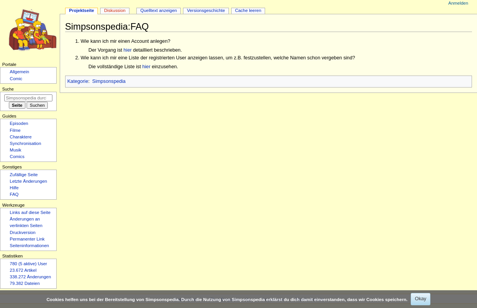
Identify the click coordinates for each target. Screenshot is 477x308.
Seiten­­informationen (29, 245)
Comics (17, 156)
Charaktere (21, 137)
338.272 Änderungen (30, 276)
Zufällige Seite (24, 174)
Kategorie (77, 81)
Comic (16, 78)
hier (128, 50)
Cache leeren (248, 10)
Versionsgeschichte (206, 10)
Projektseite (81, 10)
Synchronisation (25, 143)
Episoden (19, 123)
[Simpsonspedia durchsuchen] (28, 97)
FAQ (14, 194)
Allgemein (19, 71)
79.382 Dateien (25, 283)
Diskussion (114, 10)
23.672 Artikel (23, 270)
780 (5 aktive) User (28, 263)
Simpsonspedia (109, 81)
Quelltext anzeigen (158, 10)
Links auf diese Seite (30, 212)
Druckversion (22, 232)
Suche (8, 89)
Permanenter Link (27, 239)
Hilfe (14, 187)
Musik (15, 150)
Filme (15, 130)
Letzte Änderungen (28, 181)
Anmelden (458, 3)
